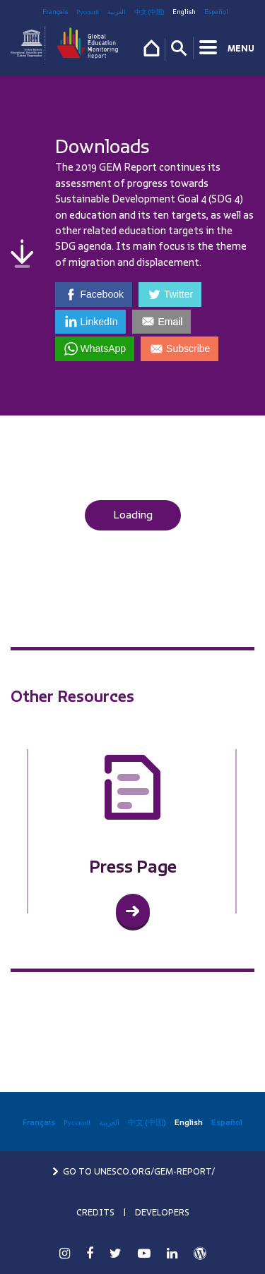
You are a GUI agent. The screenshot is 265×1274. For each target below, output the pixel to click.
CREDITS (95, 1213)
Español (216, 12)
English (184, 12)
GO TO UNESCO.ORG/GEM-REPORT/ (133, 1172)
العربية (116, 12)
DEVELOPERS (162, 1213)
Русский (87, 12)
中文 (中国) (149, 12)
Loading (133, 515)
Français (55, 12)
